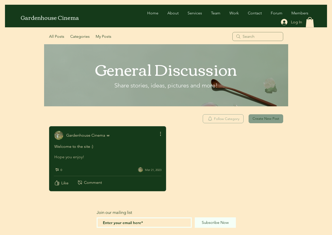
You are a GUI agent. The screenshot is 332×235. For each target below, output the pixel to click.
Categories (80, 36)
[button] (310, 22)
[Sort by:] (106, 119)
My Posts (103, 36)
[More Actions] (158, 134)
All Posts (56, 36)
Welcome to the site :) (73, 146)
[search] (257, 36)
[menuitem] (223, 118)
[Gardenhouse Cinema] (50, 17)
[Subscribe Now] (215, 222)
